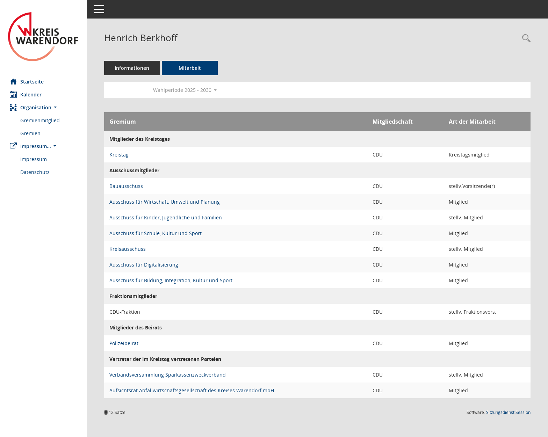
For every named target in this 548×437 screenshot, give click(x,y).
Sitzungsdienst (508, 412)
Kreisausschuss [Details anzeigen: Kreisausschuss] (128, 249)
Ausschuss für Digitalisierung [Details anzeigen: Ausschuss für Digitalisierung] (144, 264)
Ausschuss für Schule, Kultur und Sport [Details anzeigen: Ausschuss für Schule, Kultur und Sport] (156, 233)
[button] (43, 107)
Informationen (133, 68)
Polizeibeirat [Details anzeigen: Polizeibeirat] (124, 343)
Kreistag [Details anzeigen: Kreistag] (119, 154)
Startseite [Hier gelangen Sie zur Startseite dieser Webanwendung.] (27, 81)
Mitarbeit (190, 68)
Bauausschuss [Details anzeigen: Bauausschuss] (127, 186)
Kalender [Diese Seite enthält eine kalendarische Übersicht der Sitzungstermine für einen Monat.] (26, 94)
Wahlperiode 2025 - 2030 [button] (186, 90)
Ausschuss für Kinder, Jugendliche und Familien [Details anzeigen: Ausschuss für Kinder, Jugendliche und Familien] (166, 217)
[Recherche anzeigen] (525, 38)
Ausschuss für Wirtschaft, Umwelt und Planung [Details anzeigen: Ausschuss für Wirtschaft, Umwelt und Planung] (165, 201)
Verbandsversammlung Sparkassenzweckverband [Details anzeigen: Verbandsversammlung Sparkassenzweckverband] (168, 374)
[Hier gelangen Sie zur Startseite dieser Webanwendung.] (43, 36)
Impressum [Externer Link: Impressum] (34, 159)
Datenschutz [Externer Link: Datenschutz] (35, 172)
